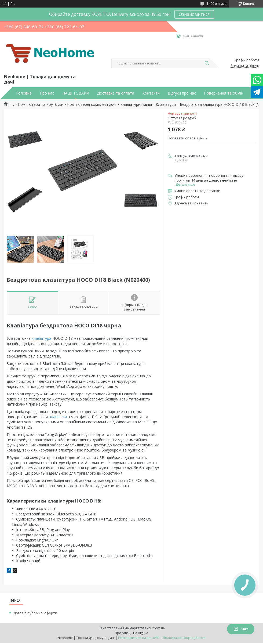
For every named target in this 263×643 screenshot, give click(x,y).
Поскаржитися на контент (138, 637)
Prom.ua (158, 628)
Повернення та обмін (223, 93)
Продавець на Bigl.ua (131, 633)
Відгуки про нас (182, 93)
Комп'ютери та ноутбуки (40, 104)
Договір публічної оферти (35, 613)
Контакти (151, 93)
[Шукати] (206, 63)
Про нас (47, 93)
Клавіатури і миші (136, 104)
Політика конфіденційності (184, 637)
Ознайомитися (194, 14)
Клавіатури (166, 104)
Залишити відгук (245, 66)
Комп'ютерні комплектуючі (91, 104)
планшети (58, 416)
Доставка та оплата (115, 93)
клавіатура (41, 338)
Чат (240, 629)
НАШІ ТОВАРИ (75, 93)
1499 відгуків (216, 3)
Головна (24, 93)
